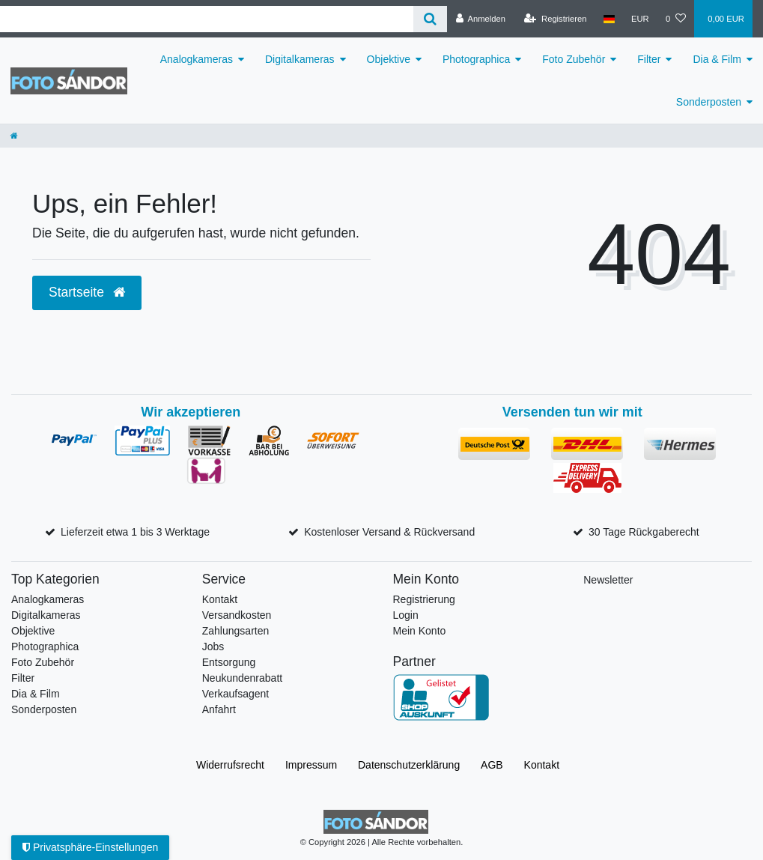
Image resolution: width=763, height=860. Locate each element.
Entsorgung (229, 662)
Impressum (311, 765)
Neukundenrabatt (242, 678)
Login (406, 615)
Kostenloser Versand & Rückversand (389, 532)
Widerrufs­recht (230, 765)
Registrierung (424, 599)
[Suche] (430, 19)
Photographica (476, 59)
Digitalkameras (300, 59)
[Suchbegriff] (206, 19)
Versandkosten (237, 615)
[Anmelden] (480, 18)
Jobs (213, 646)
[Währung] (640, 18)
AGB (492, 765)
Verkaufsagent (236, 694)
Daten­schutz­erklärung (409, 765)
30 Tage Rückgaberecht (644, 532)
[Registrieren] (555, 18)
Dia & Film (717, 59)
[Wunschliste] (675, 18)
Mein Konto (419, 631)
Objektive (388, 59)
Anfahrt (219, 709)
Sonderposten (708, 102)
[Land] (609, 18)
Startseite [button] (87, 292)
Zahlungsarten (236, 631)
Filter (648, 59)
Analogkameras (196, 59)
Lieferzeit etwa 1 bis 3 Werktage (135, 532)
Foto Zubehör (573, 59)
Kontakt (219, 599)
